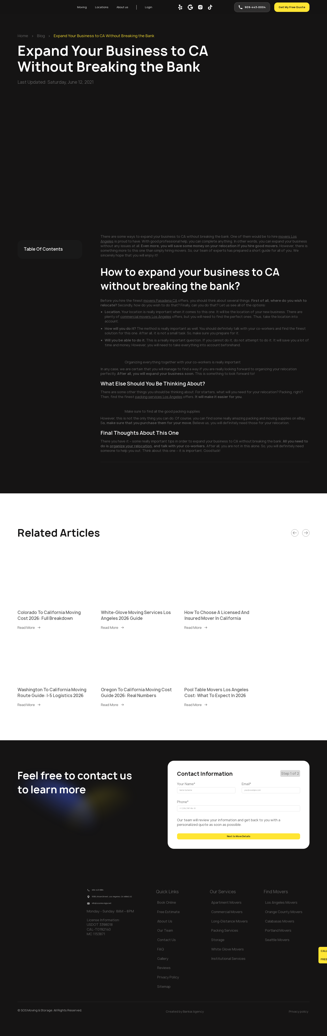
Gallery (162, 973)
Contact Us (166, 955)
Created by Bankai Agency (185, 1026)
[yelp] (180, 7)
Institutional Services (228, 973)
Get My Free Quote (289, 7)
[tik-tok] (210, 7)
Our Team (165, 945)
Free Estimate (168, 926)
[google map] (190, 7)
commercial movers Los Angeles (145, 316)
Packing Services (224, 945)
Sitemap (164, 1001)
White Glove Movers (227, 964)
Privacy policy (298, 1026)
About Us (164, 936)
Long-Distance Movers (229, 936)
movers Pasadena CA (160, 300)
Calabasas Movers (279, 936)
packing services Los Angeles (158, 396)
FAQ (160, 964)
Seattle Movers (277, 955)
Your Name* (186, 784)
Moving (83, 7)
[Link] (294, 533)
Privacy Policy (168, 992)
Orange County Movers (283, 926)
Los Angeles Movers (281, 917)
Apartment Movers (226, 917)
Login (157, 7)
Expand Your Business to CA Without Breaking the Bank (104, 35)
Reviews (164, 982)
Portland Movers (278, 945)
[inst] (200, 7)
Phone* (183, 807)
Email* (246, 784)
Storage (217, 955)
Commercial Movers (227, 926)
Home (23, 35)
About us (128, 7)
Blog (41, 35)
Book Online (166, 917)
